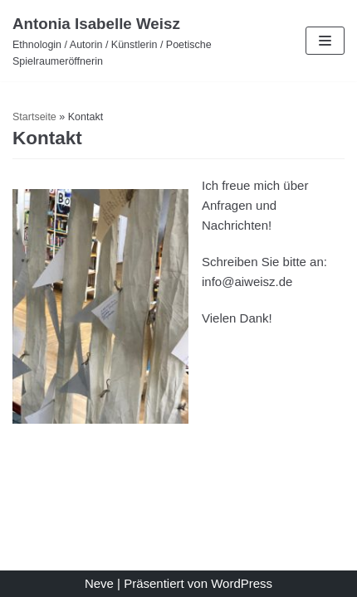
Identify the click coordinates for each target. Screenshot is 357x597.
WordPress (241, 583)
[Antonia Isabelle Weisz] (119, 41)
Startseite (34, 117)
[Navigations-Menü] (325, 41)
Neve (99, 583)
